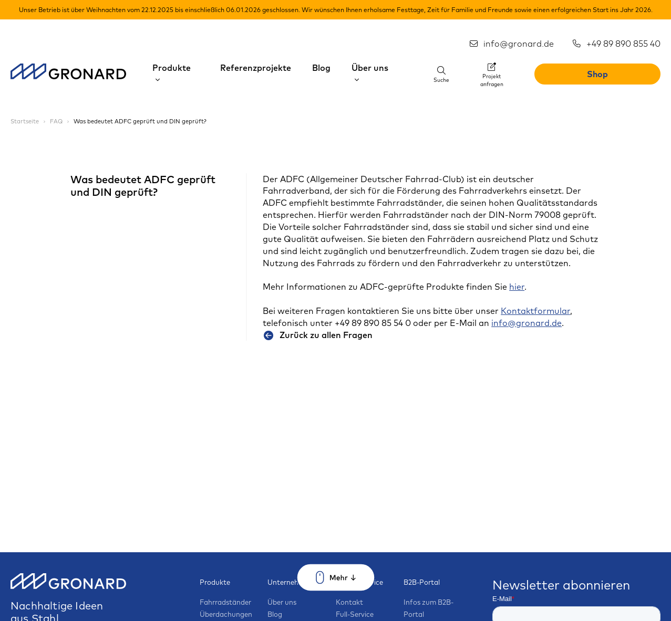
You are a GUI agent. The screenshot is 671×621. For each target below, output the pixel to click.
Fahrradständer (225, 602)
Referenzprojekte (255, 67)
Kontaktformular (535, 311)
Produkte (215, 582)
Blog (321, 67)
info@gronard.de (511, 43)
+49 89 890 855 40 (616, 43)
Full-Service (355, 614)
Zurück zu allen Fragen (318, 335)
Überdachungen (226, 614)
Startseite (25, 121)
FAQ (57, 121)
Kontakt (349, 602)
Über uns (281, 602)
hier (516, 286)
